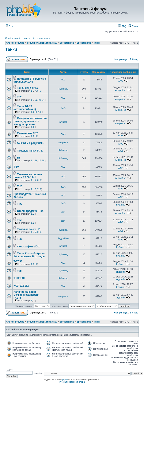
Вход (10, 26)
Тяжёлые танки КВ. (29, 229)
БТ (18, 157)
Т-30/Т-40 (19, 278)
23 (39, 100)
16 (36, 160)
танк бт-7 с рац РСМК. (30, 143)
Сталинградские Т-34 (30, 211)
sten (63, 211)
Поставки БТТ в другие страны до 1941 (30, 80)
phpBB (65, 379)
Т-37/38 (18, 261)
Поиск (133, 26)
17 (39, 160)
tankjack (63, 122)
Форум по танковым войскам (42, 43)
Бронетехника (67, 43)
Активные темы (41, 38)
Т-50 (19, 220)
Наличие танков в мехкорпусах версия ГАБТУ (26, 294)
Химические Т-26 (27, 133)
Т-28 (19, 97)
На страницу (120, 59)
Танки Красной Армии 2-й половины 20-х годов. (29, 255)
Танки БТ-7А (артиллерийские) (25, 108)
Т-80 (19, 271)
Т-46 (19, 238)
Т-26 (19, 186)
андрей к (63, 142)
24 (43, 100)
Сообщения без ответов (18, 38)
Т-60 (16, 166)
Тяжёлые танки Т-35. (30, 150)
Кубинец (63, 88)
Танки (97, 43)
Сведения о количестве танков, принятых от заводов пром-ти (30, 121)
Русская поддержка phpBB (72, 382)
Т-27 (19, 204)
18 (43, 160)
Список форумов (15, 43)
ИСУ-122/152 (21, 285)
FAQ (122, 26)
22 (36, 100)
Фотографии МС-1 (28, 246)
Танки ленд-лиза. (27, 88)
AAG (63, 79)
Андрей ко (120, 90)
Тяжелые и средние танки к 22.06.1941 (28, 176)
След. (135, 59)
